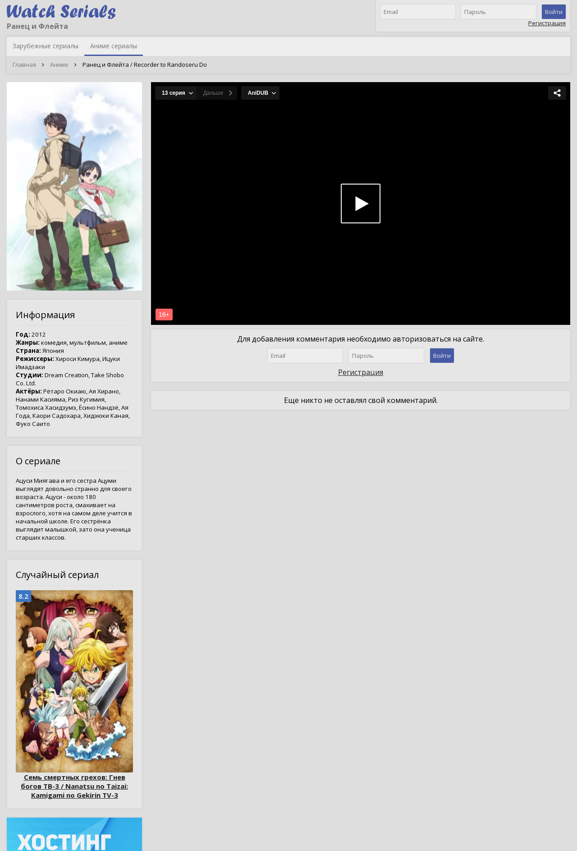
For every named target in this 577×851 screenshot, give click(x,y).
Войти (554, 12)
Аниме (59, 64)
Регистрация (547, 23)
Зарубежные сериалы (45, 46)
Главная (24, 64)
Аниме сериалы (113, 46)
